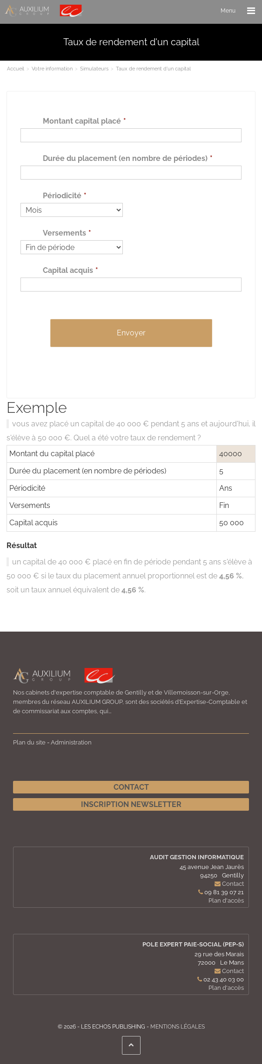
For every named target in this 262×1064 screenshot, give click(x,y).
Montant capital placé (82, 121)
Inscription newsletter (131, 804)
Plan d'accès (226, 900)
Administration (71, 742)
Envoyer (131, 332)
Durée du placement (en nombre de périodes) (125, 158)
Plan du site (29, 742)
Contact (131, 787)
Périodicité (62, 195)
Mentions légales (177, 1026)
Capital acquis (68, 270)
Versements (64, 233)
